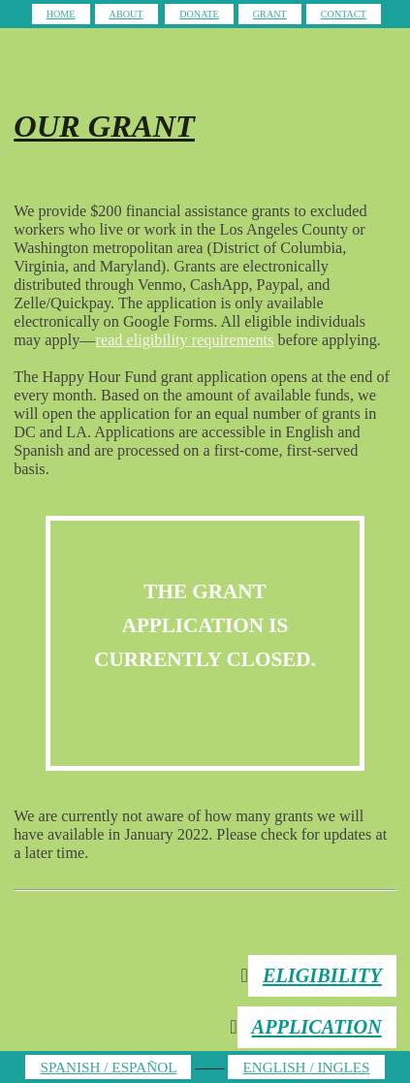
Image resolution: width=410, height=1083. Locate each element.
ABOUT (126, 14)
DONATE (199, 14)
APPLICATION (317, 1026)
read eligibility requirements (185, 340)
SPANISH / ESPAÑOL (108, 1067)
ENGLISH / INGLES (305, 1067)
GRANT (270, 14)
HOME (61, 14)
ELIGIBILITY (322, 975)
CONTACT (343, 14)
